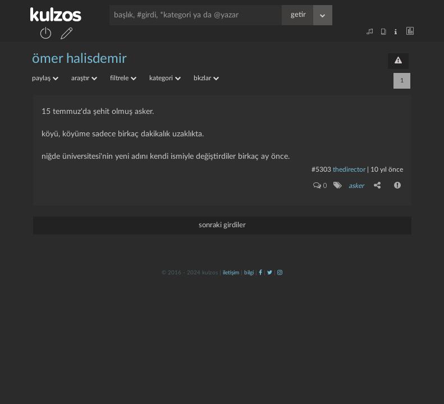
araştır (84, 78)
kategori (165, 78)
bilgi (249, 273)
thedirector (349, 169)
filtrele (123, 78)
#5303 (321, 169)
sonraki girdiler (222, 225)
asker (356, 185)
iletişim (231, 273)
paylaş (45, 78)
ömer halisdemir (79, 59)
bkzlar (206, 78)
